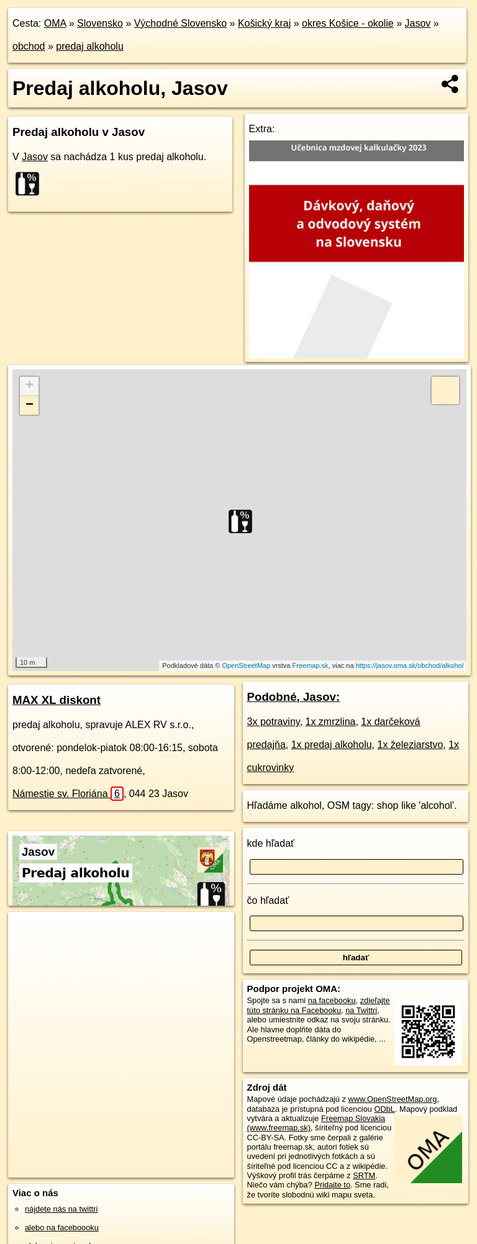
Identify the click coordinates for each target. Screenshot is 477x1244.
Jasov (417, 23)
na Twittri (361, 1010)
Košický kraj (264, 23)
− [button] (29, 405)
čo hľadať (268, 900)
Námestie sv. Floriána (68, 794)
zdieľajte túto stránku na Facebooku (318, 1005)
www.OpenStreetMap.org (392, 1099)
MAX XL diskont (56, 699)
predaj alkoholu (90, 46)
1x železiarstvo (410, 744)
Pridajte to (332, 1184)
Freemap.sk (311, 665)
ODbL (384, 1109)
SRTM (364, 1175)
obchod (28, 46)
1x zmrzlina (331, 721)
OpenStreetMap (246, 665)
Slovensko (100, 23)
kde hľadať (271, 843)
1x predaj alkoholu (331, 744)
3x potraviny (273, 721)
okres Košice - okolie (348, 23)
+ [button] (29, 386)
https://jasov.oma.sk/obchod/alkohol (409, 665)
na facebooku (332, 1000)
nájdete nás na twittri (61, 1209)
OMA (55, 23)
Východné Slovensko (180, 23)
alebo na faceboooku (62, 1227)
